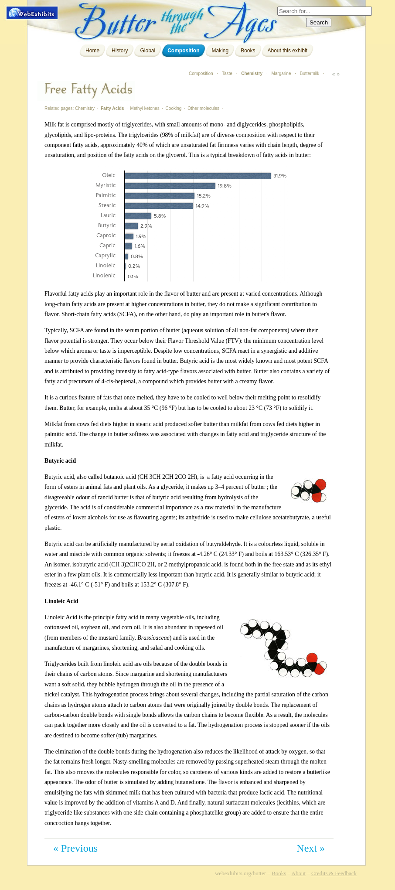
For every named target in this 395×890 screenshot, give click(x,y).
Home (92, 51)
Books (248, 51)
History (120, 51)
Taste (227, 73)
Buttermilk (309, 73)
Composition (183, 51)
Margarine (281, 73)
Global (147, 51)
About (299, 873)
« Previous (75, 848)
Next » (310, 848)
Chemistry (251, 73)
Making (219, 51)
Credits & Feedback (334, 873)
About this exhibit (287, 51)
